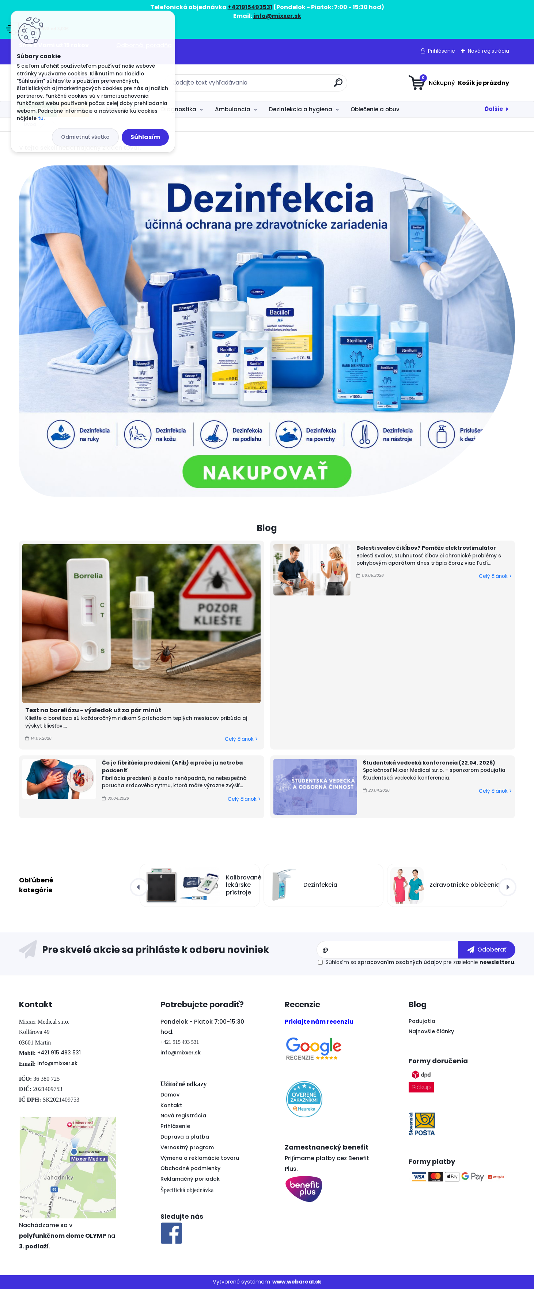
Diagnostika (178, 109)
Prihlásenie (441, 51)
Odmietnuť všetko (85, 137)
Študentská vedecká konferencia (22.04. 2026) (429, 762)
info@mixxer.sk (57, 1063)
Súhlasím (145, 137)
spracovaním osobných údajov (400, 962)
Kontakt (171, 1105)
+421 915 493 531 (59, 1052)
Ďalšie (494, 109)
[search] (338, 85)
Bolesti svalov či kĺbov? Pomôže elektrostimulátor (426, 548)
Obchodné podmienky (190, 1168)
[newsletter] (486, 949)
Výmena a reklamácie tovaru (199, 1158)
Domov (169, 1094)
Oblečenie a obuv (375, 109)
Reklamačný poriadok (190, 1178)
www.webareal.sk (296, 1281)
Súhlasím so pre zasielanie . (420, 962)
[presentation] (139, 887)
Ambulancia (232, 109)
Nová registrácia (488, 51)
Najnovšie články (431, 1031)
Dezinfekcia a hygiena (300, 109)
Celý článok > (241, 739)
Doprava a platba (184, 1136)
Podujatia (422, 1021)
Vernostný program (187, 1147)
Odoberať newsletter (168, 950)
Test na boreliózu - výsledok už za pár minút (93, 710)
